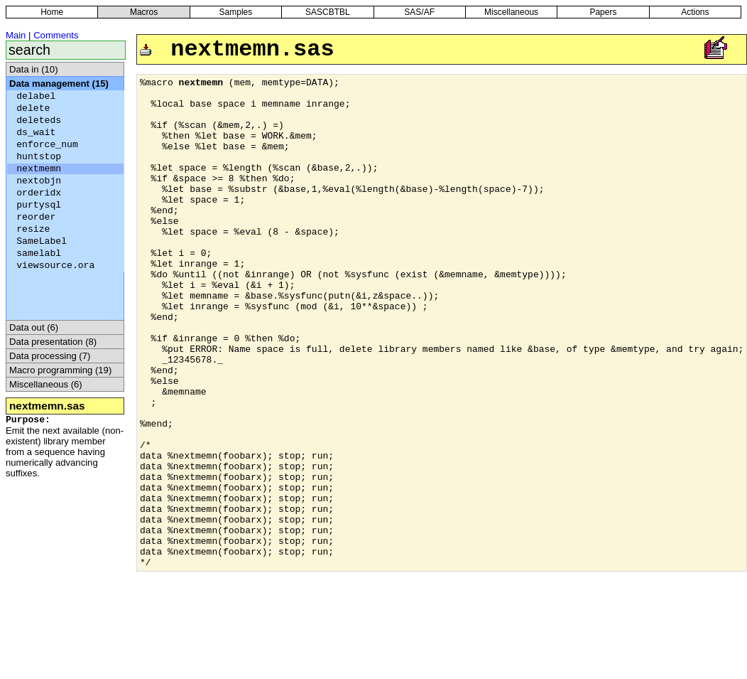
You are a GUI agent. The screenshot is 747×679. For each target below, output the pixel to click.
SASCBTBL (327, 12)
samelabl (38, 253)
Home (51, 12)
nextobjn (38, 181)
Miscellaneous (511, 12)
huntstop (38, 156)
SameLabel (41, 241)
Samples (236, 12)
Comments (55, 35)
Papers (602, 12)
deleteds (38, 120)
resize (33, 229)
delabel (35, 96)
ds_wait (35, 132)
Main (16, 35)
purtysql (38, 205)
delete (33, 108)
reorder (35, 217)
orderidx (38, 193)
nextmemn (38, 169)
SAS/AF (419, 12)
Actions (695, 12)
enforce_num (47, 144)
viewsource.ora (55, 265)
